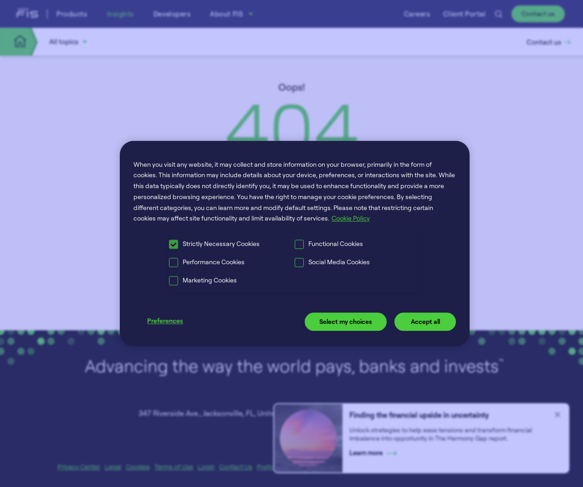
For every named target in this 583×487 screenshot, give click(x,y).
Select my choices (345, 322)
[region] (295, 243)
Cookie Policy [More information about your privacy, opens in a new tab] (351, 218)
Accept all (425, 322)
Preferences (165, 321)
